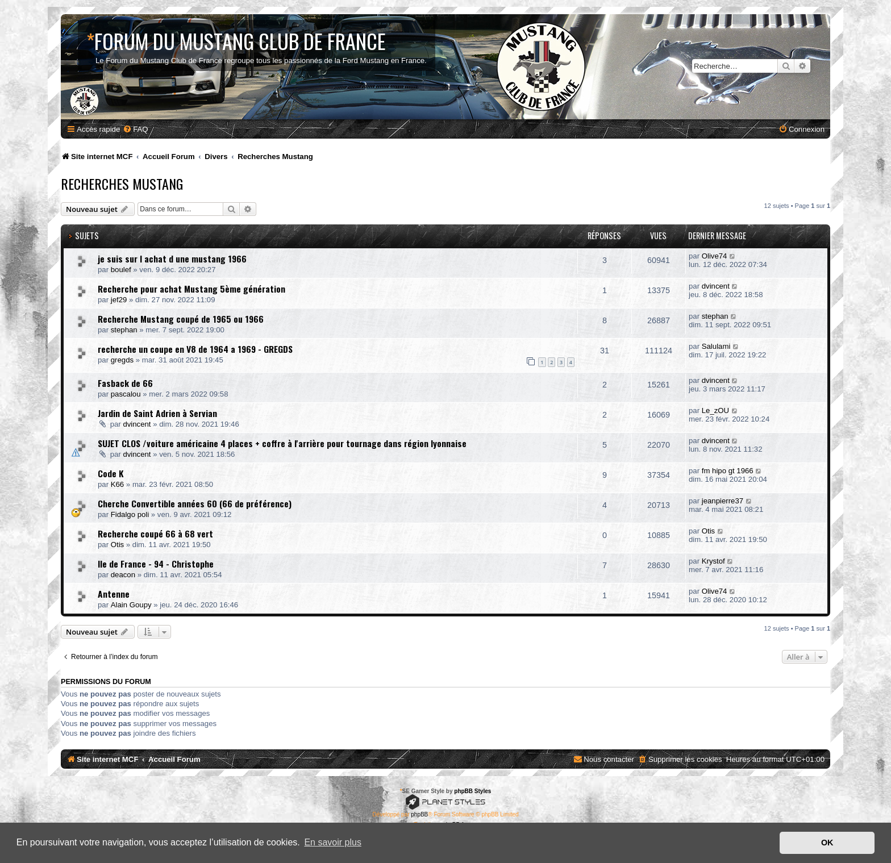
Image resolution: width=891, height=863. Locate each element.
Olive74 (714, 256)
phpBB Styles (472, 791)
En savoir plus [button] (332, 842)
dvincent (716, 286)
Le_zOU (715, 410)
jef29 (119, 299)
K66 (117, 484)
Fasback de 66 (125, 383)
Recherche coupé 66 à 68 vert (155, 533)
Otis (117, 544)
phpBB (419, 814)
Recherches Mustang (122, 183)
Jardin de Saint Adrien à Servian (157, 413)
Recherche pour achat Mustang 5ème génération (191, 288)
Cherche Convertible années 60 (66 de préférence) (195, 503)
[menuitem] (135, 129)
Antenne (114, 594)
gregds (122, 360)
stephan (124, 330)
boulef (121, 269)
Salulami (716, 346)
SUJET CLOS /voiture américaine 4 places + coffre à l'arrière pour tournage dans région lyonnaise (282, 443)
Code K (111, 473)
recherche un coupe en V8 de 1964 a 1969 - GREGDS (195, 349)
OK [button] (827, 842)
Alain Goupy (131, 605)
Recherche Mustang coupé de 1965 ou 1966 (181, 319)
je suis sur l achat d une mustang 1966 (172, 258)
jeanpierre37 (722, 501)
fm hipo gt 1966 (727, 470)
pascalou (126, 394)
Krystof (713, 561)
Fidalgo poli (130, 514)
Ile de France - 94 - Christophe (156, 563)
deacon (123, 574)
